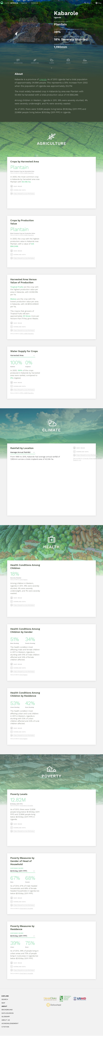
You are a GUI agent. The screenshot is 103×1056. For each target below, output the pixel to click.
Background (7, 1010)
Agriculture (35, 61)
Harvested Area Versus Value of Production (23, 281)
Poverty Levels (18, 794)
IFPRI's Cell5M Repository (27, 173)
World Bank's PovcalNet (26, 805)
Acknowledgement (10, 1023)
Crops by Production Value (22, 222)
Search (5, 999)
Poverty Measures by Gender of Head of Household (22, 861)
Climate (51, 61)
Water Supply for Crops (24, 351)
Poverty (85, 61)
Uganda (24, 3)
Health (68, 61)
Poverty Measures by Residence (22, 928)
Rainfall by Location (22, 448)
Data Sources (8, 1013)
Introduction (18, 61)
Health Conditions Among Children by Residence (25, 694)
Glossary (6, 1016)
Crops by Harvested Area (24, 161)
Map (98, 3)
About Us (6, 1020)
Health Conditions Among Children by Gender (25, 630)
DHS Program (23, 579)
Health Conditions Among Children (25, 567)
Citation (5, 1027)
